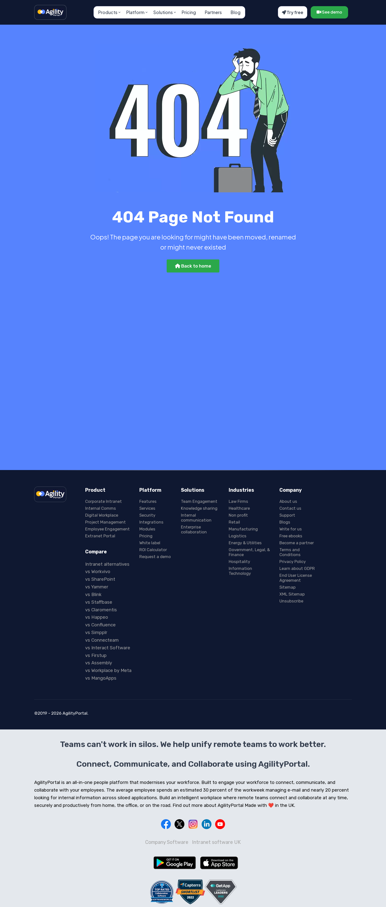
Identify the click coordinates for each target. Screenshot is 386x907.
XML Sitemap (292, 594)
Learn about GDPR (297, 568)
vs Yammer (96, 587)
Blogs (284, 522)
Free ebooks (290, 535)
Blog (236, 12)
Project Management (105, 522)
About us (288, 501)
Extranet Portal (100, 535)
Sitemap (287, 587)
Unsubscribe (291, 601)
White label (149, 542)
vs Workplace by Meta (108, 670)
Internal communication (196, 518)
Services (147, 508)
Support (287, 515)
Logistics (237, 535)
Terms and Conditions (290, 552)
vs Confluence (100, 625)
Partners (213, 12)
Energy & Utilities (245, 542)
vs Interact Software (107, 648)
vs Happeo (96, 617)
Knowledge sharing (199, 508)
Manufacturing (243, 528)
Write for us (290, 528)
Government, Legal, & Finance (249, 552)
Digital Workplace (101, 515)
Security (147, 515)
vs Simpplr (96, 632)
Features (148, 501)
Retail (234, 522)
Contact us (290, 508)
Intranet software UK (216, 842)
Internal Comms (100, 508)
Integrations (151, 522)
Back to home (193, 266)
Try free (292, 12)
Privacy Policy (292, 561)
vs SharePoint (100, 579)
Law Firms (238, 501)
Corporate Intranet (103, 501)
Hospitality (239, 561)
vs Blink (93, 594)
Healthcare (239, 508)
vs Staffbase (98, 602)
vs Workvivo (97, 571)
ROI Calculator (153, 549)
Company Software (166, 842)
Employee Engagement (107, 528)
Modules (147, 528)
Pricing (189, 12)
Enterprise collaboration (194, 529)
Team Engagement (199, 501)
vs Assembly (98, 663)
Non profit (238, 515)
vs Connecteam (102, 640)
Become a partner (296, 542)
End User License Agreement (295, 578)
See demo (329, 12)
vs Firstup (96, 655)
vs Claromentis (101, 610)
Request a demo (155, 556)
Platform (135, 12)
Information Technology (240, 571)
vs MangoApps (100, 678)
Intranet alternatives (107, 564)
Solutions (163, 12)
